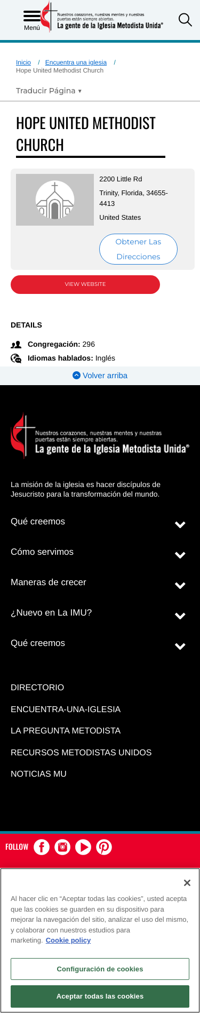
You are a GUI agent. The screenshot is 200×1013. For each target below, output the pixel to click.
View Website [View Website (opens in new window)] (85, 284)
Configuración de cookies (100, 969)
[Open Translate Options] (49, 90)
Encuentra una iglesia (76, 62)
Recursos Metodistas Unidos (81, 752)
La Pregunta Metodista (66, 731)
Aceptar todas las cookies (100, 996)
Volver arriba (100, 375)
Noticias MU (39, 774)
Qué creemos (38, 521)
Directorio (37, 687)
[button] (185, 21)
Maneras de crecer (48, 582)
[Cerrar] (187, 883)
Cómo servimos (42, 552)
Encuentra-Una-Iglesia (66, 709)
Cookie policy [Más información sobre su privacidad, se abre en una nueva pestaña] (68, 940)
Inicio (23, 62)
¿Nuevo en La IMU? (51, 613)
